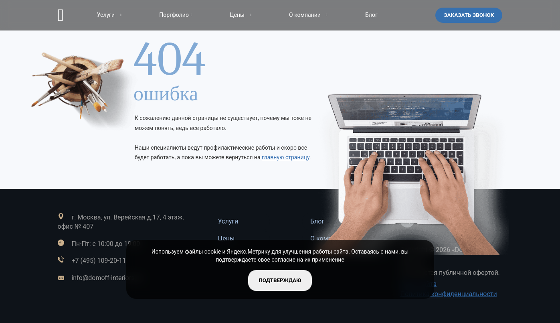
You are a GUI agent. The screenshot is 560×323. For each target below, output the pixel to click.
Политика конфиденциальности (448, 294)
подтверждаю (280, 280)
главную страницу (285, 157)
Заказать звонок (468, 15)
